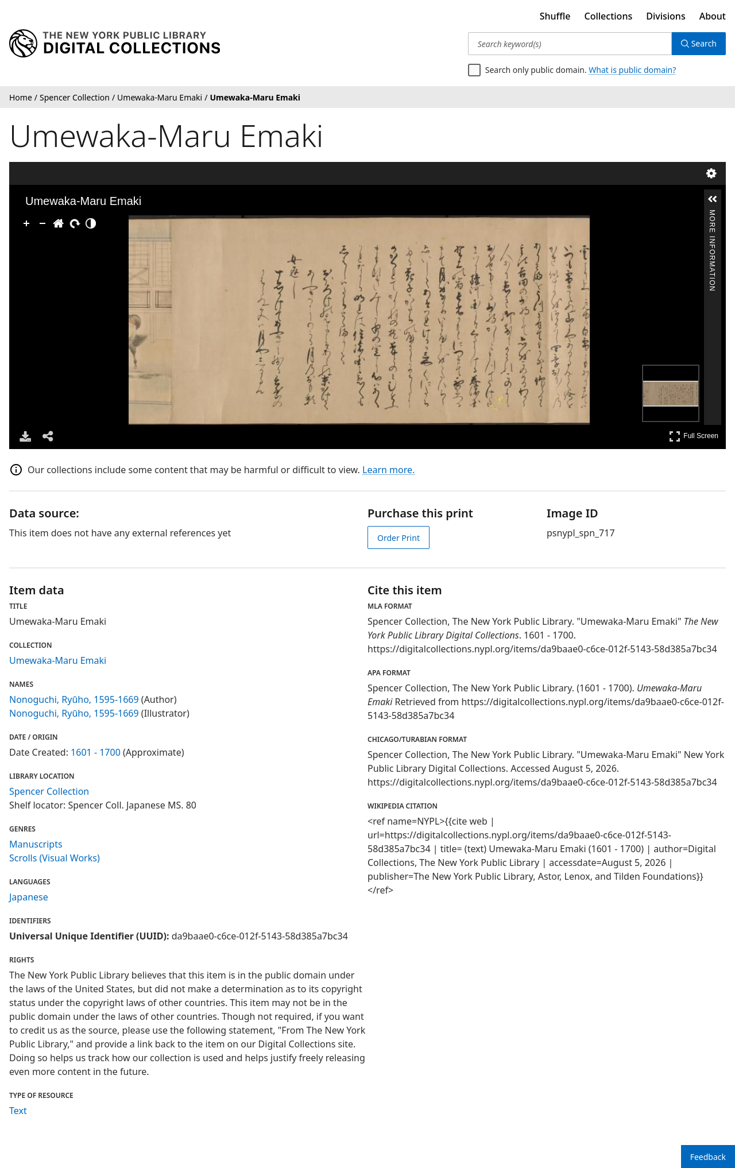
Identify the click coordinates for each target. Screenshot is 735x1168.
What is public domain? (632, 69)
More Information (712, 214)
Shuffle (555, 16)
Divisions (665, 16)
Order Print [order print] (398, 537)
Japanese (28, 897)
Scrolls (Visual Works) (54, 858)
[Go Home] (59, 223)
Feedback (708, 1156)
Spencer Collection (49, 791)
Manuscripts (36, 844)
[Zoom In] (26, 223)
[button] (712, 199)
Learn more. (388, 469)
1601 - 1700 (96, 752)
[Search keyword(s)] (570, 43)
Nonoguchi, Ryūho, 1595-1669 (74, 699)
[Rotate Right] (75, 223)
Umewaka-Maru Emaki (57, 660)
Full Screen (693, 436)
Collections (609, 16)
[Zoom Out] (42, 223)
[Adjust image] (91, 223)
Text (18, 1110)
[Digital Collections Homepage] (114, 43)
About (712, 16)
